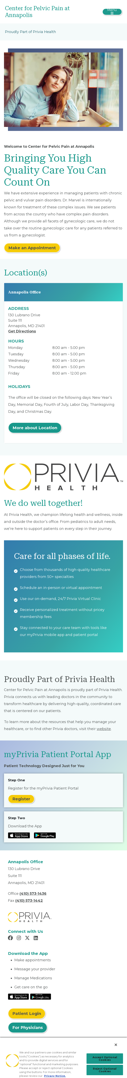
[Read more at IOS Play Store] (19, 835)
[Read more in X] (28, 938)
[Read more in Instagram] (19, 938)
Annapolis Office (24, 292)
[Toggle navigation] (112, 11)
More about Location (35, 427)
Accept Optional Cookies (105, 1058)
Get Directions (22, 331)
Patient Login (26, 1013)
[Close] (115, 1044)
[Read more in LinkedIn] (36, 938)
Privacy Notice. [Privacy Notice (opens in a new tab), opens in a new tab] (55, 1075)
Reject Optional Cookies (104, 1070)
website (104, 729)
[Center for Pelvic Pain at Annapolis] (44, 11)
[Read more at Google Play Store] (45, 835)
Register (21, 799)
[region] (63, 1057)
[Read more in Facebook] (11, 938)
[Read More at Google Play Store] (40, 996)
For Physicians (27, 1027)
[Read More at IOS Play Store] (18, 996)
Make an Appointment (32, 247)
